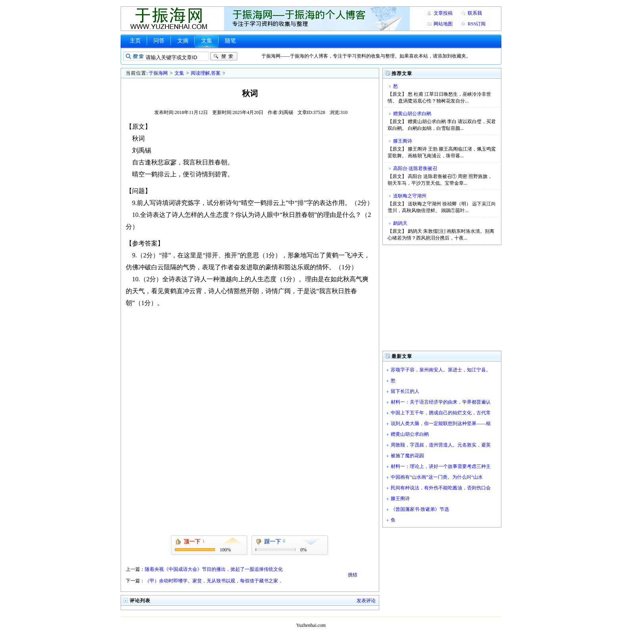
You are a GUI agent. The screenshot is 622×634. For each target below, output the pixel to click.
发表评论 (366, 600)
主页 (135, 41)
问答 (159, 41)
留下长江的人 (405, 391)
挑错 (352, 575)
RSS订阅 (477, 24)
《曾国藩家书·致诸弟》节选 (420, 509)
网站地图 (443, 24)
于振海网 (158, 73)
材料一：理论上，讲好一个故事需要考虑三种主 (441, 466)
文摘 (182, 41)
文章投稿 (443, 13)
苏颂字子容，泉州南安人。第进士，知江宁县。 (441, 370)
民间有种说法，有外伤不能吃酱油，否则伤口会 (441, 488)
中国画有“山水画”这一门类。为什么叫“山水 (437, 477)
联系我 (475, 13)
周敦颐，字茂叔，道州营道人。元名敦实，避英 (441, 445)
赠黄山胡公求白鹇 (412, 113)
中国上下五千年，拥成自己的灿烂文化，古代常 (441, 413)
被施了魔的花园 (407, 455)
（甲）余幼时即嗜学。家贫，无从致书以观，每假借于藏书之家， (214, 581)
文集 (206, 41)
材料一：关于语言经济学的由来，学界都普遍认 (441, 402)
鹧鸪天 (400, 223)
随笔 (230, 41)
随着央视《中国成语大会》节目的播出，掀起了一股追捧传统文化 (214, 569)
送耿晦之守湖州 (409, 196)
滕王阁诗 (402, 141)
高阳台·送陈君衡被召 (415, 168)
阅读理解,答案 (206, 73)
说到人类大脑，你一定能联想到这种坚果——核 (441, 423)
